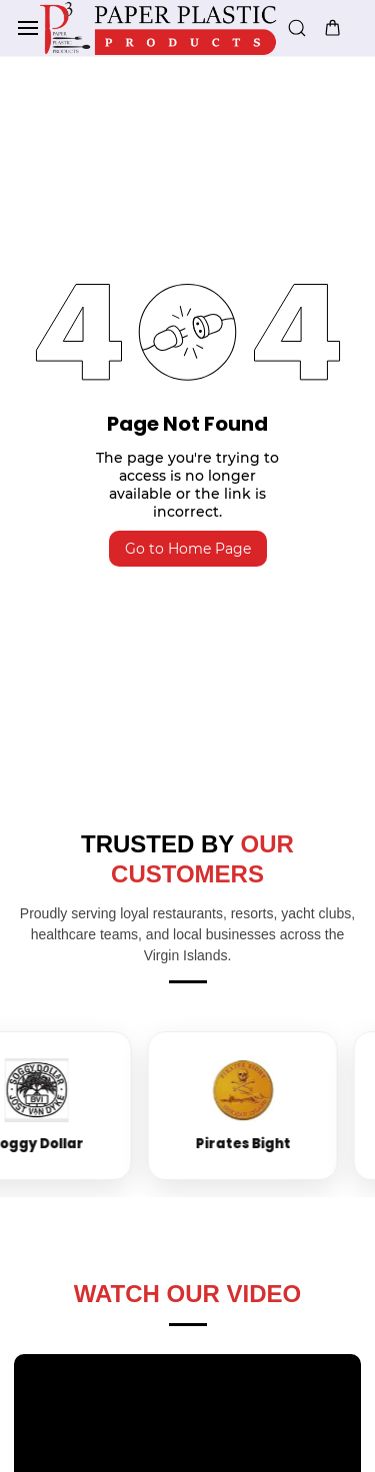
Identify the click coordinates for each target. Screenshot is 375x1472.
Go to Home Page (188, 549)
